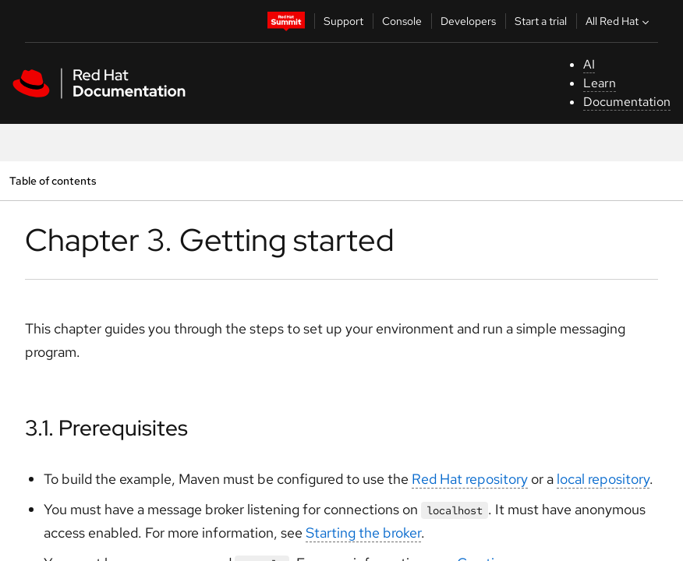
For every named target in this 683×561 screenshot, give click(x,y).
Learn (599, 83)
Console (402, 21)
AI (589, 64)
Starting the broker (363, 533)
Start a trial (541, 21)
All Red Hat (619, 21)
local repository (603, 479)
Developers (468, 21)
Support (343, 21)
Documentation (627, 102)
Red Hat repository (470, 479)
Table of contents (53, 180)
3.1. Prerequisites (106, 428)
